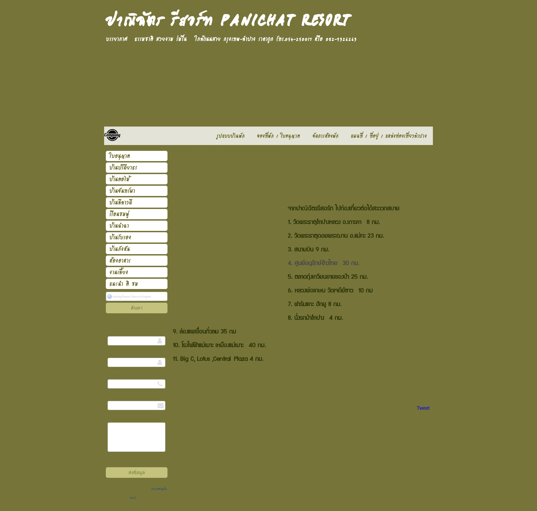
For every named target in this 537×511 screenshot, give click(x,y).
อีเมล (111, 396)
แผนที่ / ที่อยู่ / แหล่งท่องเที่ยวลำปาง (222, 151)
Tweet (423, 408)
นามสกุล (112, 353)
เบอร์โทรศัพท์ (115, 375)
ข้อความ (112, 418)
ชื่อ (109, 332)
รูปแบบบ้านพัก (182, 151)
